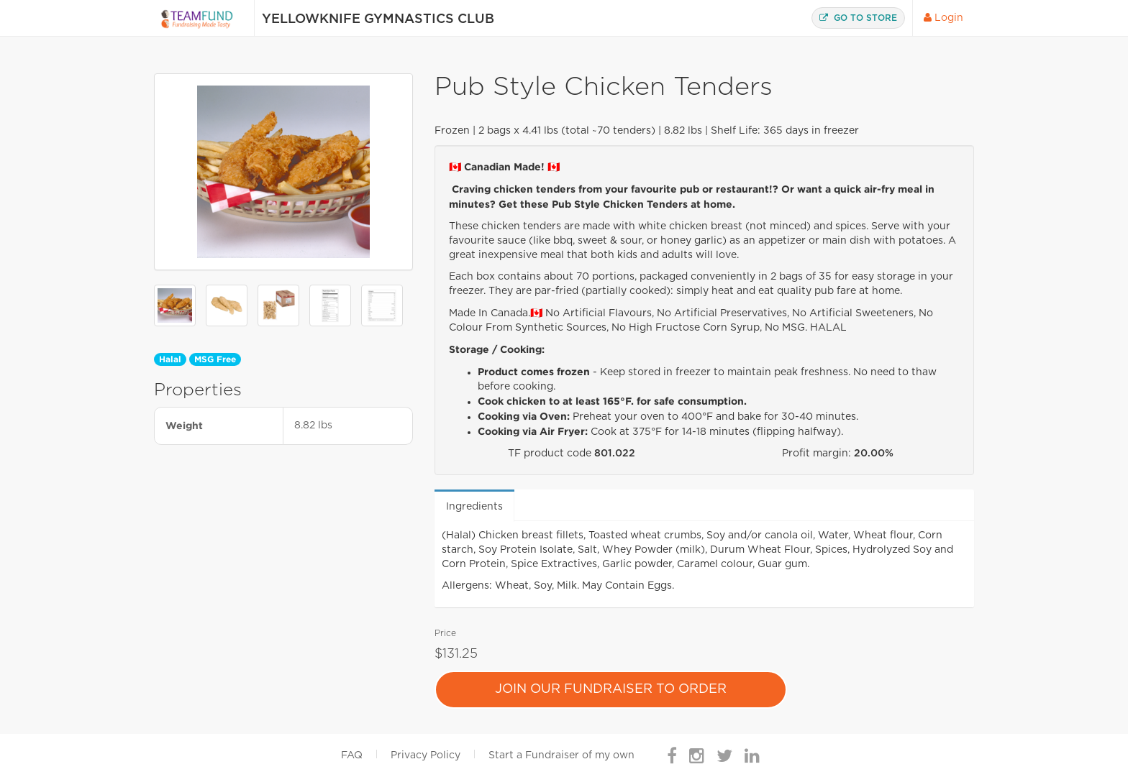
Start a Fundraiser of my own (561, 755)
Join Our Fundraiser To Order (611, 689)
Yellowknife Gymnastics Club (378, 19)
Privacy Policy (425, 755)
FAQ (352, 755)
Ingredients (474, 507)
